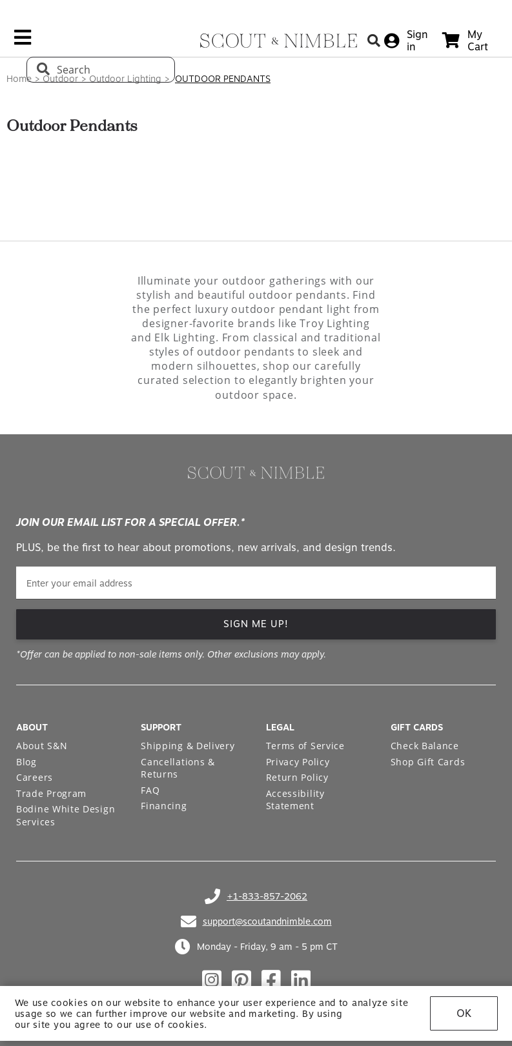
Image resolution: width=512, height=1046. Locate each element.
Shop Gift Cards (428, 762)
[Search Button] (374, 40)
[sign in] (406, 40)
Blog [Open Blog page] (26, 762)
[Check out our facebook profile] (271, 980)
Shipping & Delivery (187, 745)
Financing (164, 806)
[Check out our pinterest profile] (241, 980)
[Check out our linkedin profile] (301, 980)
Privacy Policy (298, 762)
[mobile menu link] (22, 42)
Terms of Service (305, 745)
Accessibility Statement (295, 799)
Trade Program (51, 793)
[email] (256, 583)
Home (19, 79)
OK (463, 1013)
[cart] (465, 40)
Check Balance (425, 745)
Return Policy (297, 777)
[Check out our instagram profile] (211, 980)
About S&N (41, 745)
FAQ (150, 790)
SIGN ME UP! (256, 624)
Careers (34, 777)
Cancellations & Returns (178, 768)
